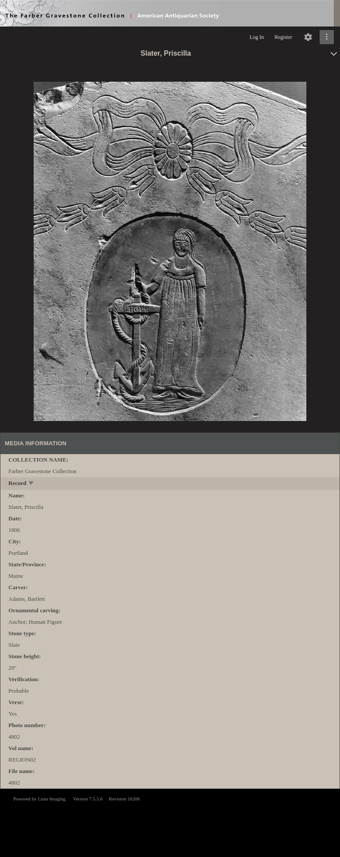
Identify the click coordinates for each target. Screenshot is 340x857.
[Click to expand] (327, 37)
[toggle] (31, 484)
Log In (257, 37)
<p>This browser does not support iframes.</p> (170, 822)
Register (283, 37)
